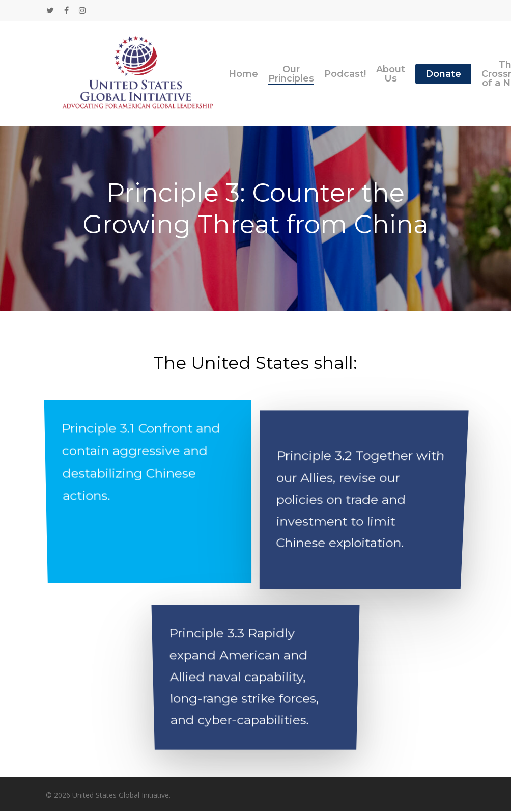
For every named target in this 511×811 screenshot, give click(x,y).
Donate (443, 73)
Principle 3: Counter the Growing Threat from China (255, 208)
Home (243, 73)
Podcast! (345, 73)
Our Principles (291, 74)
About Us (390, 74)
